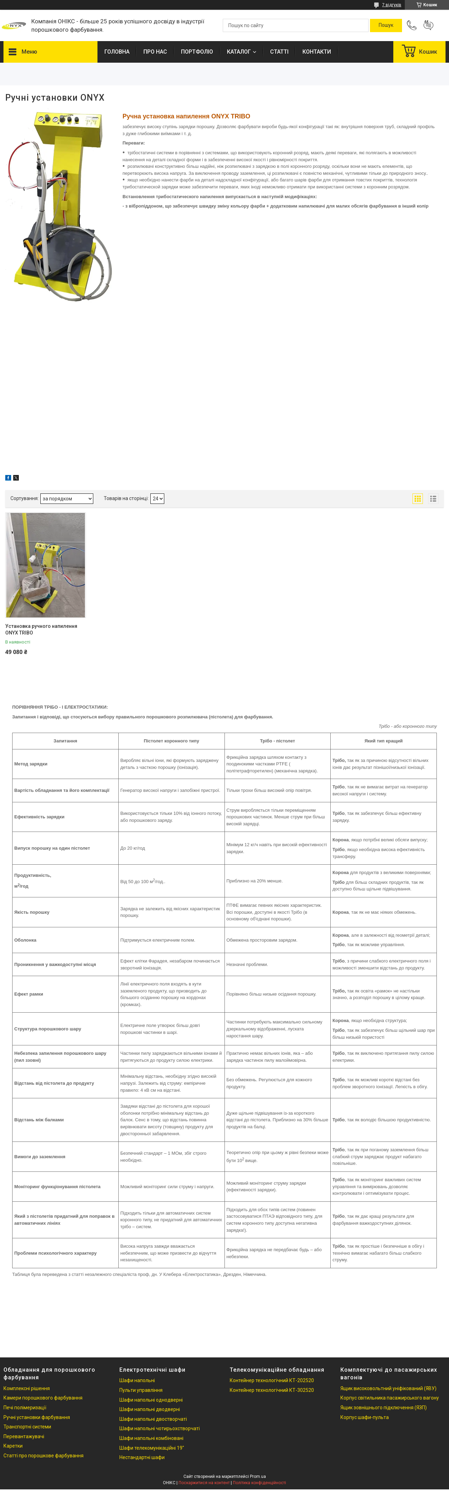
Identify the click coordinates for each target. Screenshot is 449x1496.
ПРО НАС (155, 51)
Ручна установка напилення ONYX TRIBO (186, 116)
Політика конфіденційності (259, 1482)
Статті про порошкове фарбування (43, 1455)
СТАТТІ (279, 51)
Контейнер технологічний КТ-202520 (272, 1380)
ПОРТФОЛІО (197, 51)
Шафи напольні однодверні (151, 1400)
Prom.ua (258, 1476)
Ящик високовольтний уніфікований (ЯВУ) (388, 1388)
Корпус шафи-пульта (364, 1417)
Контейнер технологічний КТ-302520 (272, 1390)
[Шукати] (386, 25)
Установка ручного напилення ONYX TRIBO (41, 629)
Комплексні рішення (26, 1388)
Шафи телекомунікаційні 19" (151, 1448)
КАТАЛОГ (239, 51)
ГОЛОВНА (116, 51)
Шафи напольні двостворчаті (153, 1419)
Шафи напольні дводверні (149, 1409)
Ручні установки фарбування (36, 1417)
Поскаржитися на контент (204, 1482)
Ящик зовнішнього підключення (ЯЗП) (383, 1407)
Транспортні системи (27, 1426)
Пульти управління (141, 1390)
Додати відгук (428, 25)
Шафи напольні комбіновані (151, 1438)
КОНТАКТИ (316, 51)
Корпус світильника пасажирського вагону (389, 1398)
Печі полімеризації (24, 1407)
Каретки (13, 1446)
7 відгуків (391, 4)
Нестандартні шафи (142, 1457)
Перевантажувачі (23, 1436)
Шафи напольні (137, 1380)
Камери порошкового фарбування (42, 1398)
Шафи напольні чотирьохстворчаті (159, 1428)
